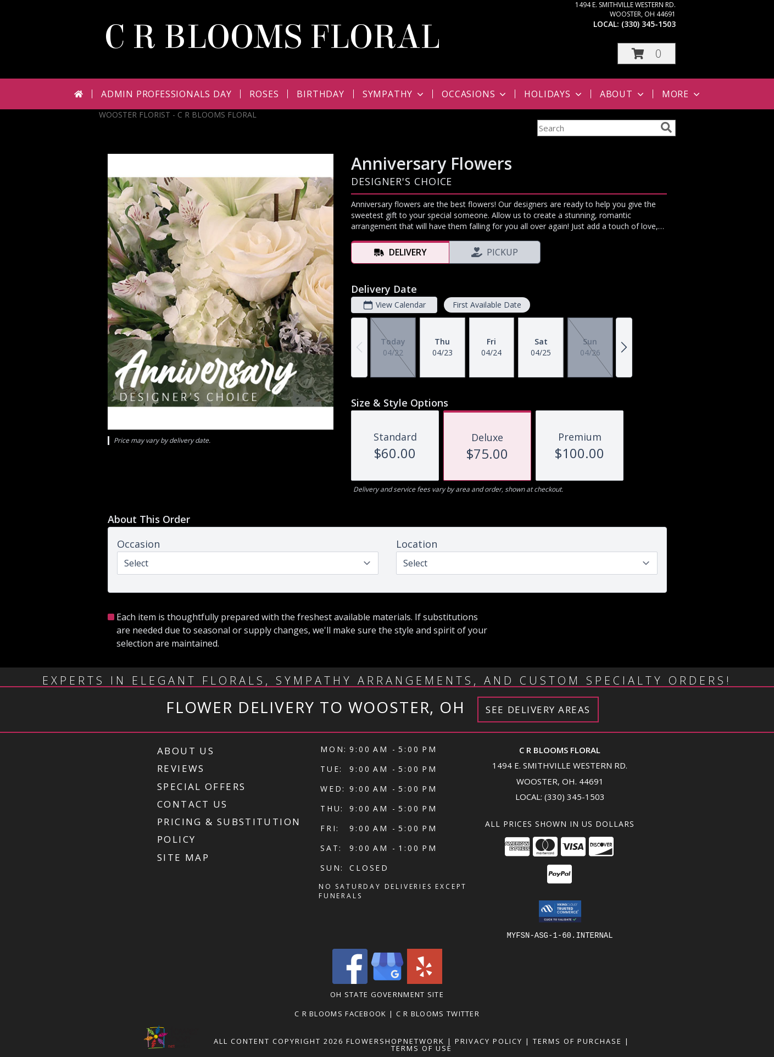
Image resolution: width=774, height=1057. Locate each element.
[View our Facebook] (349, 980)
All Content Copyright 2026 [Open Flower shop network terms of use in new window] (278, 1040)
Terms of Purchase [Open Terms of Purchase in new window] (577, 1040)
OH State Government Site (387, 994)
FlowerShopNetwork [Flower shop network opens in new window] (395, 1040)
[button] (646, 53)
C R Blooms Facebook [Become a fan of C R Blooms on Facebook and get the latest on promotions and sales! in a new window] (341, 1013)
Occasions (475, 94)
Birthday (320, 94)
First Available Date (486, 304)
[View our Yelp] (424, 980)
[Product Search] (596, 128)
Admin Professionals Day (166, 94)
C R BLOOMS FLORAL (272, 37)
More (682, 94)
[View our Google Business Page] (387, 980)
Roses (264, 94)
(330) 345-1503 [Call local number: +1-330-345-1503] (648, 24)
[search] (666, 127)
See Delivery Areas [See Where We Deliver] (538, 709)
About (623, 94)
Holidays (553, 94)
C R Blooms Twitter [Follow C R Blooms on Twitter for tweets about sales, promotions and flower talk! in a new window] (438, 1013)
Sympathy (394, 94)
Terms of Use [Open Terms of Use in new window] (421, 1048)
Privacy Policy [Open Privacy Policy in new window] (488, 1040)
